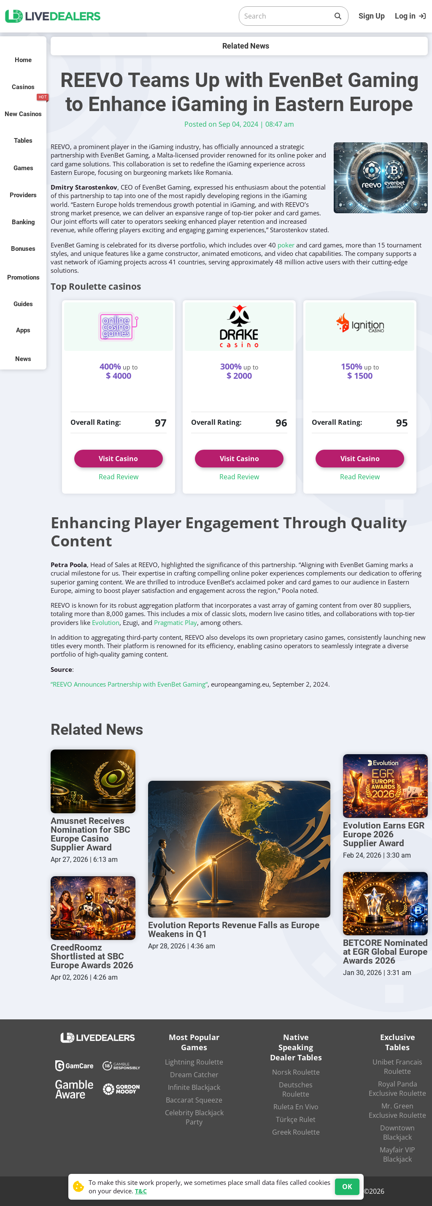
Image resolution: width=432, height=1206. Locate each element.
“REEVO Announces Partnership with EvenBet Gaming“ (129, 684)
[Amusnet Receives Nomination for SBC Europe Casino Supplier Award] (93, 781)
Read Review (118, 476)
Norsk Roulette (296, 1072)
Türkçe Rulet (296, 1119)
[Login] (411, 16)
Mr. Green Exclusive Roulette (397, 1110)
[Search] (286, 16)
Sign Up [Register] (372, 15)
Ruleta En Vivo (296, 1106)
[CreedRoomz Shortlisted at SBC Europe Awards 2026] (93, 908)
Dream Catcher (194, 1074)
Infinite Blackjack (194, 1087)
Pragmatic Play (175, 622)
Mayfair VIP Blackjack (397, 1154)
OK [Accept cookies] (347, 1186)
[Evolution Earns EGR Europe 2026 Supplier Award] (385, 786)
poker (286, 245)
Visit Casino (118, 458)
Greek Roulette (296, 1132)
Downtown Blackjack (397, 1132)
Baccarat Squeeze (194, 1100)
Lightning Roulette (194, 1062)
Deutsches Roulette (296, 1089)
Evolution (105, 622)
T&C (141, 1191)
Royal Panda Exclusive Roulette (397, 1088)
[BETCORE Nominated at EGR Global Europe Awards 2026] (385, 904)
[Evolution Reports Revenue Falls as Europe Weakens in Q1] (239, 849)
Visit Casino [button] (239, 458)
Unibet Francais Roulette (397, 1066)
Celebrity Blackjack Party (194, 1117)
